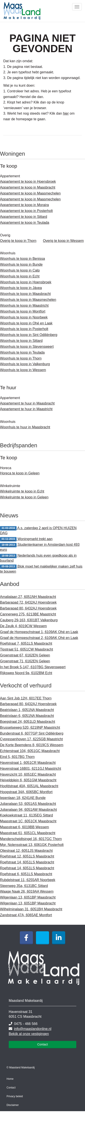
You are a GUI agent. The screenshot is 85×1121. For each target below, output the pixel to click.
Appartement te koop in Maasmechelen (30, 193)
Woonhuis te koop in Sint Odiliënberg (28, 335)
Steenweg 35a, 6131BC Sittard (24, 886)
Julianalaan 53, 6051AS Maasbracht (28, 804)
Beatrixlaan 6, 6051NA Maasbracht (27, 716)
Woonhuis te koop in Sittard (21, 341)
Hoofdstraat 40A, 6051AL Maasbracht (29, 786)
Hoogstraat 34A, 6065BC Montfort (26, 792)
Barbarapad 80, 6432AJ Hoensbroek (28, 608)
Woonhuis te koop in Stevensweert (27, 346)
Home (10, 1078)
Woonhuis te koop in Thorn (21, 358)
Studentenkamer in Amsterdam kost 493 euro (40, 547)
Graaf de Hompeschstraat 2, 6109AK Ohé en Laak (39, 638)
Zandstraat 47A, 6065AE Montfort (26, 915)
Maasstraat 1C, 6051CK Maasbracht (28, 821)
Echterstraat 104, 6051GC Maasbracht (30, 751)
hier (66, 113)
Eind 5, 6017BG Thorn (17, 757)
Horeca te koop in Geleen (19, 473)
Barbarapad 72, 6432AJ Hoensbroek (28, 602)
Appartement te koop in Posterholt (26, 211)
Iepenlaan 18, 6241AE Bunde (23, 798)
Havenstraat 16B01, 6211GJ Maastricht (30, 768)
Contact (42, 1044)
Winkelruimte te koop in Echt (22, 491)
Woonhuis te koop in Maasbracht (25, 294)
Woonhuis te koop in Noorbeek (24, 317)
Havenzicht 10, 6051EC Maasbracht (28, 774)
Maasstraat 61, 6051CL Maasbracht (27, 833)
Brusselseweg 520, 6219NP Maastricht (30, 727)
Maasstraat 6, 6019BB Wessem (24, 827)
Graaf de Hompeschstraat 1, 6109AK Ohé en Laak (39, 632)
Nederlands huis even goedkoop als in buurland (38, 558)
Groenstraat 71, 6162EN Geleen (25, 661)
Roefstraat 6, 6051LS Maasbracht (26, 874)
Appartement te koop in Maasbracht (27, 187)
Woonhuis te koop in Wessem (23, 370)
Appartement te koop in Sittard (23, 217)
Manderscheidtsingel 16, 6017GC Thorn (31, 839)
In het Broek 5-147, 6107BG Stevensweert (33, 667)
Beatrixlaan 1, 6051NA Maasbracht (27, 710)
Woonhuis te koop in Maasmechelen (28, 299)
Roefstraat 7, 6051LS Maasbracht (26, 643)
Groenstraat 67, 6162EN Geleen (25, 655)
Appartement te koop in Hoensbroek (28, 181)
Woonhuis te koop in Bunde (21, 264)
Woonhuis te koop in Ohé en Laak (26, 323)
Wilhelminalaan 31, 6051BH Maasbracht (31, 909)
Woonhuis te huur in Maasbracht (25, 427)
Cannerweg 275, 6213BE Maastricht (28, 614)
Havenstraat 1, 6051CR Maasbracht (28, 763)
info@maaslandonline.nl (32, 1029)
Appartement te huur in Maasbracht (27, 403)
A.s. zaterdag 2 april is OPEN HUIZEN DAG (38, 530)
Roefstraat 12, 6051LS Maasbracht (27, 856)
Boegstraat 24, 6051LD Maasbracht (27, 721)
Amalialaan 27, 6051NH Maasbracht (28, 597)
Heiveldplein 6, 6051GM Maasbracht (28, 780)
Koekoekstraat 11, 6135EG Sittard (26, 815)
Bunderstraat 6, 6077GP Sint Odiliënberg (31, 733)
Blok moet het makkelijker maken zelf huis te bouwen (41, 569)
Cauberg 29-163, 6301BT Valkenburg (29, 620)
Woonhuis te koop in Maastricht (24, 305)
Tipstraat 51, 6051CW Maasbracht (26, 649)
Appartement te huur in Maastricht (26, 409)
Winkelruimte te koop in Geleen (24, 497)
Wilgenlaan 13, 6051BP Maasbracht (28, 897)
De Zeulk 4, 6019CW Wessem (23, 626)
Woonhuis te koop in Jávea (21, 288)
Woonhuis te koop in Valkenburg (25, 364)
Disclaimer (13, 1105)
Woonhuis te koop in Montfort (22, 311)
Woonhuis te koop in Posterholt (24, 329)
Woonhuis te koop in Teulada (22, 352)
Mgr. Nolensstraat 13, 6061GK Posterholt (32, 845)
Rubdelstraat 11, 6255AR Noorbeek (27, 880)
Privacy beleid (15, 1096)
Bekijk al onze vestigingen (29, 1034)
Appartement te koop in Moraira (24, 205)
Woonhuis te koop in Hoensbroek (25, 282)
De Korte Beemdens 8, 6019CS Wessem (31, 745)
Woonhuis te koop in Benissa (22, 258)
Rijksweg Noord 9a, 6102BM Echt (26, 673)
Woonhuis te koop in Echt (19, 276)
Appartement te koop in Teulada (24, 222)
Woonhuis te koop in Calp (20, 270)
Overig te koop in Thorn (18, 241)
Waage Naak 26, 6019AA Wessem (26, 891)
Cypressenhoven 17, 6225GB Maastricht (31, 739)
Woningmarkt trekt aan (26, 539)
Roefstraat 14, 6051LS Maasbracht (27, 862)
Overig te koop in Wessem (63, 241)
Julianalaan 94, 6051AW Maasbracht (28, 809)
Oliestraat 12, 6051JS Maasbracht (26, 850)
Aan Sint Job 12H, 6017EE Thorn (25, 698)
